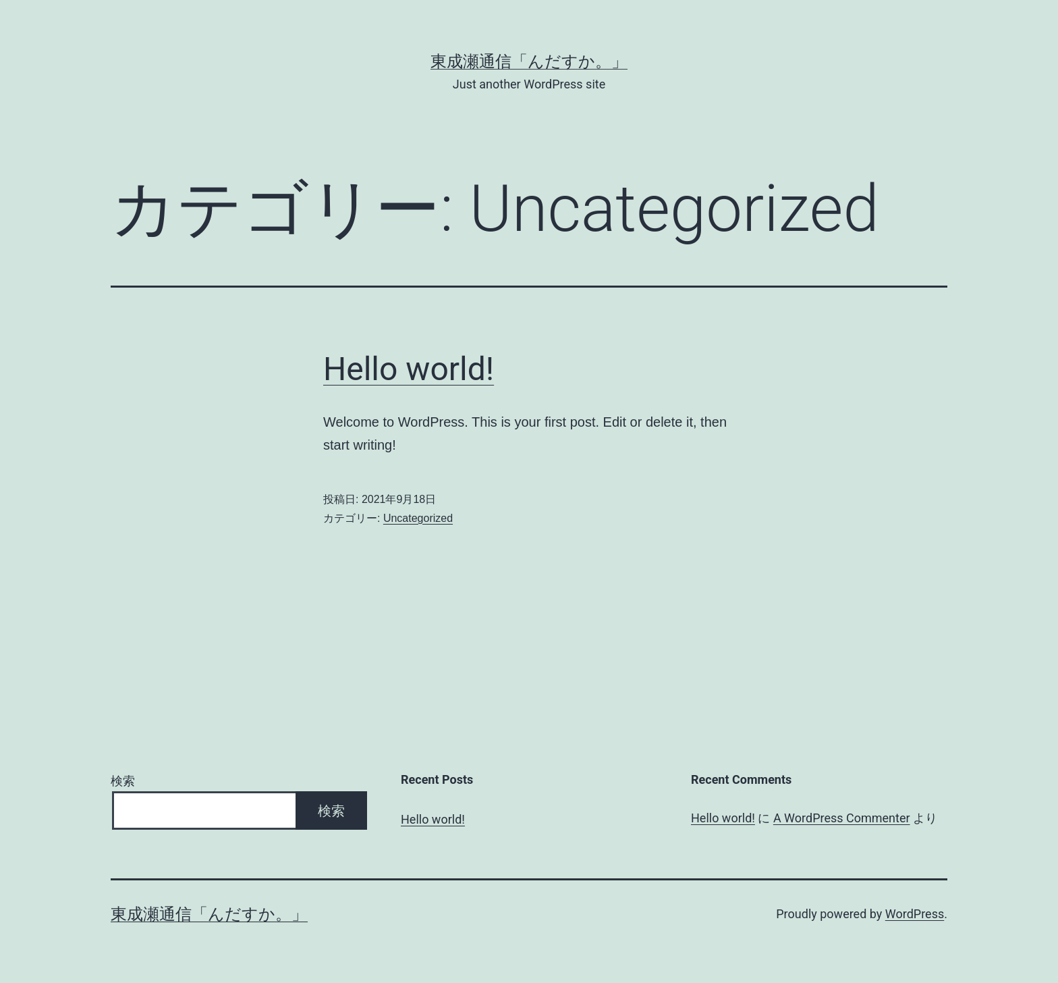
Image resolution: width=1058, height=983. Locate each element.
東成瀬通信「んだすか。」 (529, 61)
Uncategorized (418, 518)
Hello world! (408, 369)
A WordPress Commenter (841, 818)
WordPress (914, 914)
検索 (123, 781)
